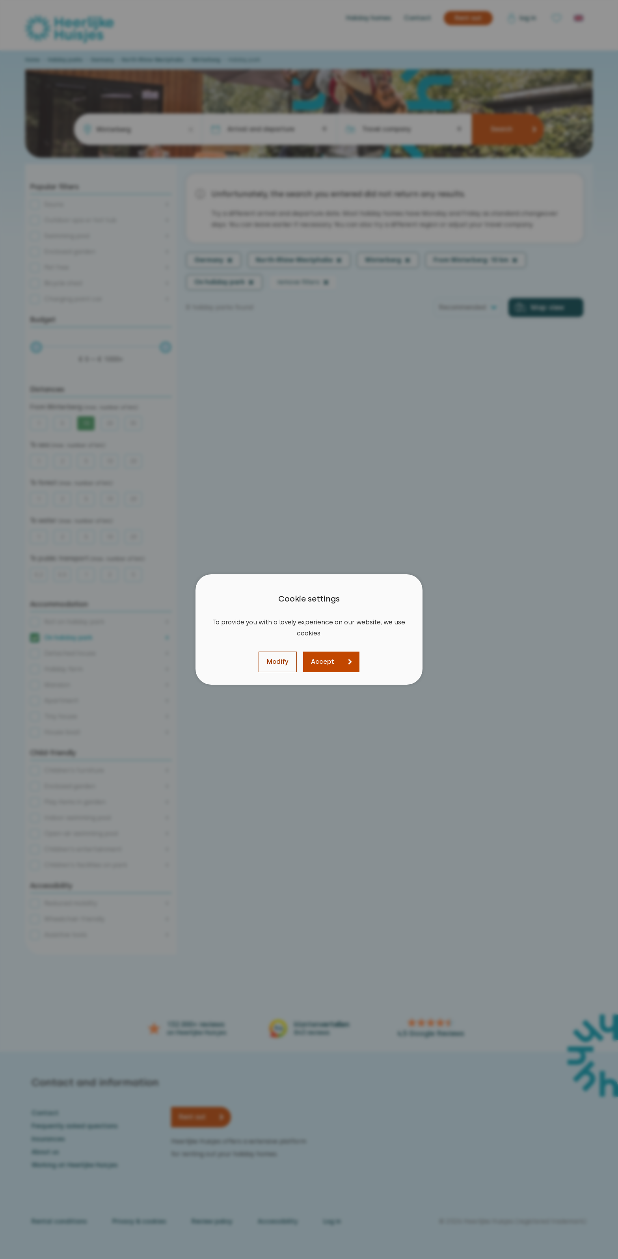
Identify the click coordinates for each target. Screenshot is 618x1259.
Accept (322, 661)
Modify (278, 661)
